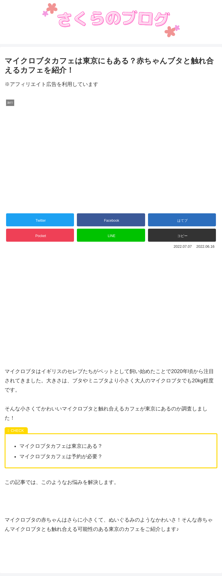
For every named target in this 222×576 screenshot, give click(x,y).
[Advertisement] (111, 297)
